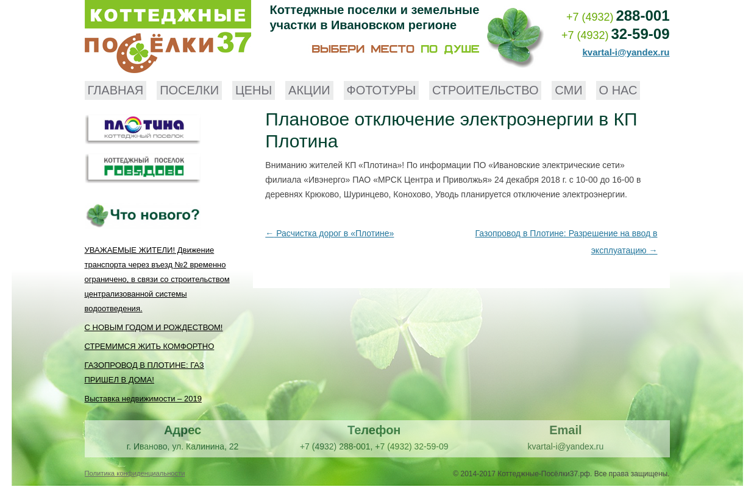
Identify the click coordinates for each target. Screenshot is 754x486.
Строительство (485, 90)
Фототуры (381, 90)
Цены (253, 90)
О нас (618, 90)
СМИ (568, 90)
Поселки (189, 90)
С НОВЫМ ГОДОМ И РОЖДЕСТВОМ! (154, 327)
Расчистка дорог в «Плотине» (329, 233)
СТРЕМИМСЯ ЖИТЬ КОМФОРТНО (150, 346)
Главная (116, 90)
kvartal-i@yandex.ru (625, 52)
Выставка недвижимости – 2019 (143, 398)
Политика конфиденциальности (135, 473)
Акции (309, 90)
